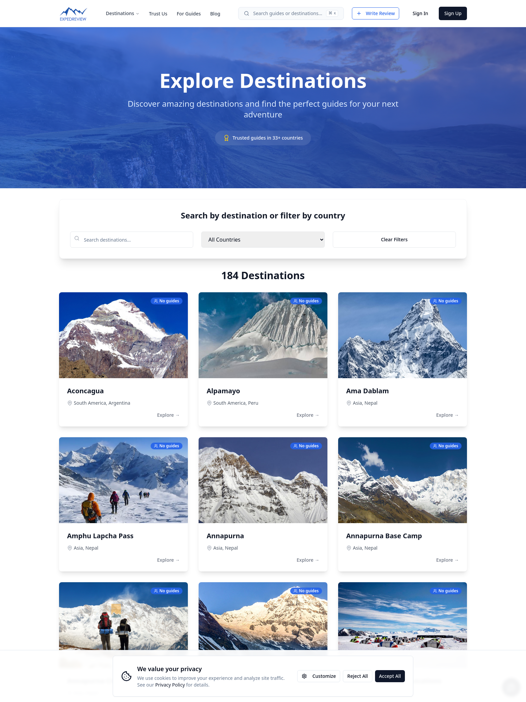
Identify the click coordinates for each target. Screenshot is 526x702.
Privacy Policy (170, 685)
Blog (215, 13)
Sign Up (453, 13)
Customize (319, 676)
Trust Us (158, 13)
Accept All (390, 676)
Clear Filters (394, 239)
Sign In (420, 13)
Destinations (123, 13)
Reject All (357, 676)
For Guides (189, 13)
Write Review (375, 13)
